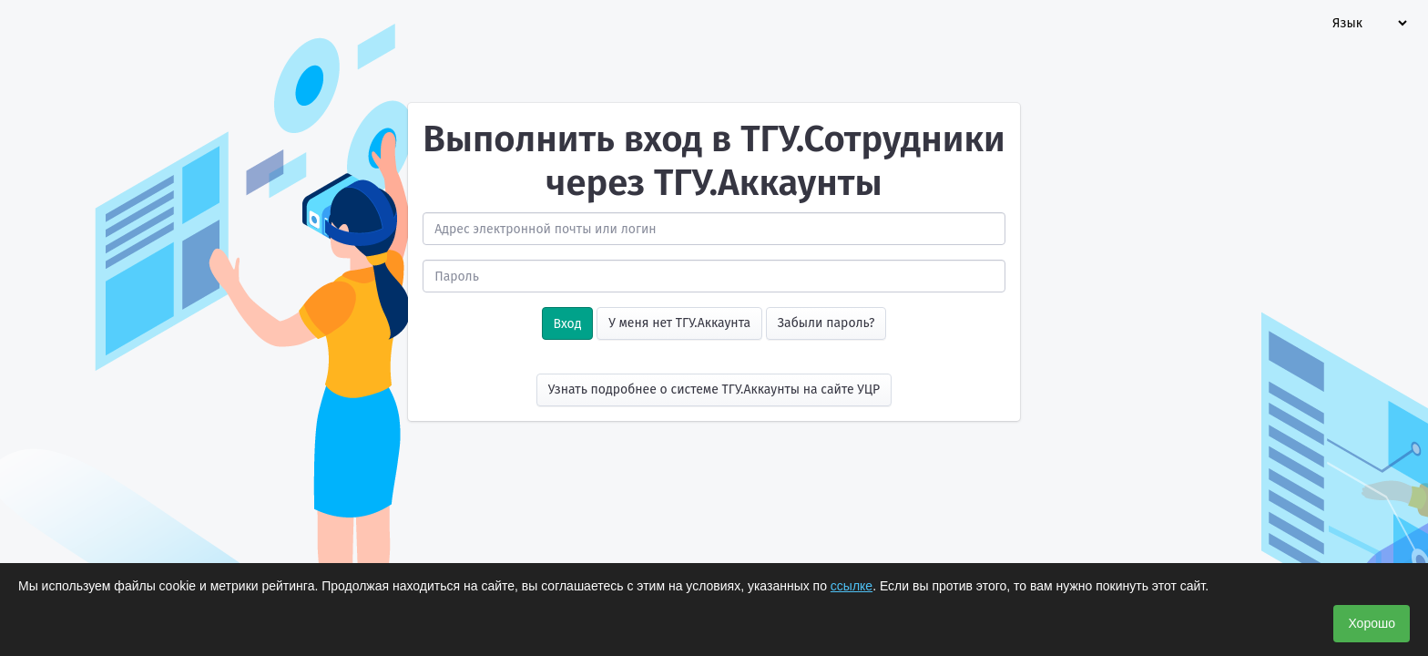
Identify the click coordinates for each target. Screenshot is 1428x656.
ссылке (851, 586)
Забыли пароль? (826, 323)
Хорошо (1371, 623)
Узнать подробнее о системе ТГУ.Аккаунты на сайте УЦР (714, 389)
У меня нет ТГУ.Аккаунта (679, 323)
